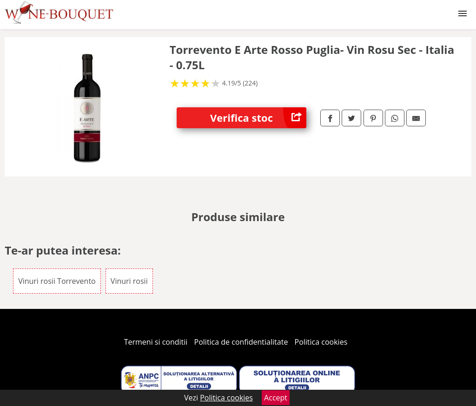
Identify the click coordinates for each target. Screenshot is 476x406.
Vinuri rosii (129, 281)
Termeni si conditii (156, 342)
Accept (275, 398)
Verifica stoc (258, 117)
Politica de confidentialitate (241, 342)
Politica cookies (321, 342)
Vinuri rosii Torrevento (57, 281)
